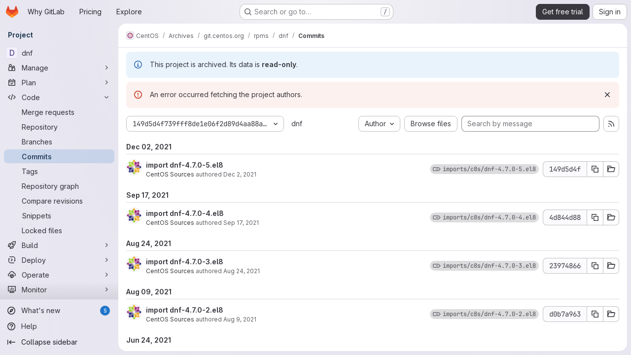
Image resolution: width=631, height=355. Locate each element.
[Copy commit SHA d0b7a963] (595, 314)
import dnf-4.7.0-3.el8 (184, 261)
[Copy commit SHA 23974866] (595, 266)
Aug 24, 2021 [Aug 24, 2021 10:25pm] (241, 271)
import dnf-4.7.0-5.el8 (184, 165)
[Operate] (59, 275)
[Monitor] (59, 289)
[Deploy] (59, 260)
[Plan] (59, 82)
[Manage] (59, 67)
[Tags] (59, 171)
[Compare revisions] (59, 201)
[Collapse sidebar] (59, 342)
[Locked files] (59, 230)
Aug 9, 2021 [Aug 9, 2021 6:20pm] (239, 319)
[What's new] (59, 311)
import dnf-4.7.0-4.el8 (185, 213)
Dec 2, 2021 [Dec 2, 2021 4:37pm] (239, 174)
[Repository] (59, 127)
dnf (296, 123)
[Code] (59, 97)
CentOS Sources (170, 174)
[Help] (59, 326)
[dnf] (59, 53)
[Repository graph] (59, 186)
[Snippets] (59, 215)
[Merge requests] (59, 112)
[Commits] (59, 156)
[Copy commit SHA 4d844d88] (595, 217)
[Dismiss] (607, 95)
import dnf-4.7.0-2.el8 (184, 310)
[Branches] (59, 141)
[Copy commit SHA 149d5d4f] (595, 169)
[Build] (59, 245)
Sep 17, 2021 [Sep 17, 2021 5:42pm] (241, 222)
